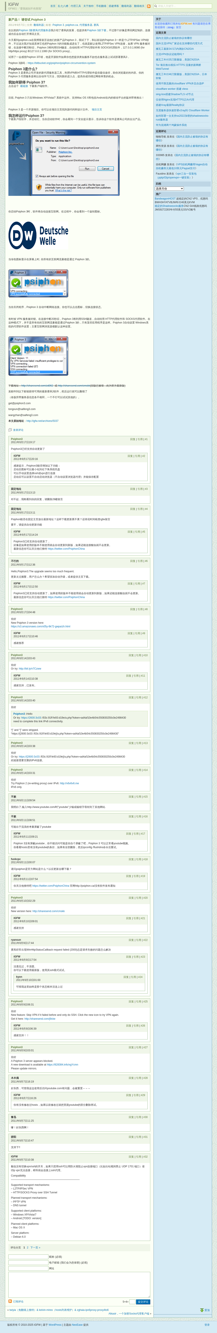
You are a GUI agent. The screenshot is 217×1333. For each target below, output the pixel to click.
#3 (146, 488)
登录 (207, 1329)
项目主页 (97, 109)
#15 (145, 796)
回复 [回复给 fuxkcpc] (131, 859)
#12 (145, 697)
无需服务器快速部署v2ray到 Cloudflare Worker (182, 110)
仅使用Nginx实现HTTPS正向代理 (175, 99)
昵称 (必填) (55, 1256)
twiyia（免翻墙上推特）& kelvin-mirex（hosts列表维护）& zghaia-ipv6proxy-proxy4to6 (59, 1315)
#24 (140, 977)
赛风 (96, 24)
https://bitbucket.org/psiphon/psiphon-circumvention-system (62, 63)
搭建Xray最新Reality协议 (170, 105)
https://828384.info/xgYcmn (62, 1064)
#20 (145, 897)
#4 (146, 508)
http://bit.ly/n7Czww (30, 668)
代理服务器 (85, 24)
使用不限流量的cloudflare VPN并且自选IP (180, 83)
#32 (145, 1156)
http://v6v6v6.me (69, 783)
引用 (140, 439)
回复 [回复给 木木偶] (131, 1077)
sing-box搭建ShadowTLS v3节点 (175, 94)
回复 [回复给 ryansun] (131, 940)
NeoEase (77, 1329)
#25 (145, 1001)
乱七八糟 (63, 6)
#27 (145, 1047)
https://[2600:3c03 (29, 756)
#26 (143, 1025)
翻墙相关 (139, 6)
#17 (143, 833)
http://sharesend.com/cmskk (74, 385)
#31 (145, 1136)
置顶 (207, 1315)
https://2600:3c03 (31, 717)
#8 (146, 609)
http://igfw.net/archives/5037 (42, 420)
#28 (145, 1077)
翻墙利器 (126, 6)
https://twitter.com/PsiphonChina (66, 548)
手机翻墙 (101, 6)
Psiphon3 (17, 439)
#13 (145, 743)
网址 (51, 1268)
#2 (143, 456)
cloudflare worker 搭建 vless (172, 88)
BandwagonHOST (165, 198)
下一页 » (35, 1247)
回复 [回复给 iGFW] (130, 456)
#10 (145, 655)
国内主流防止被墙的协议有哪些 (174, 38)
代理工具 (76, 6)
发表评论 (18, 429)
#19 (143, 876)
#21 (143, 918)
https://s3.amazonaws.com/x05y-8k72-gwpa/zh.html (40, 626)
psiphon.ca (71, 24)
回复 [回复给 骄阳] (131, 1136)
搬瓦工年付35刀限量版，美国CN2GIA (177, 59)
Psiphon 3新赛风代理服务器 (35, 30)
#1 (146, 439)
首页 (53, 6)
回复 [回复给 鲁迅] (131, 1117)
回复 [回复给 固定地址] (132, 488)
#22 (145, 940)
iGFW (13, 4)
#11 (143, 675)
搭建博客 (114, 6)
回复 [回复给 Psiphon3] (132, 439)
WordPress (55, 1329)
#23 (143, 956)
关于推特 (88, 6)
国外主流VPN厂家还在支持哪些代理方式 (179, 43)
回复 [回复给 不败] (131, 796)
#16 (145, 816)
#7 (143, 583)
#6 (146, 561)
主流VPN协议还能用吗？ (170, 54)
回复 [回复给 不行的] (132, 561)
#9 (143, 633)
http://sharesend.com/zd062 (37, 385)
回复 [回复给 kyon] (126, 977)
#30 (145, 1117)
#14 (145, 770)
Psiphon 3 (58, 24)
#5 (143, 531)
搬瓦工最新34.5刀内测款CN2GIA (175, 48)
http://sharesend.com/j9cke (40, 1018)
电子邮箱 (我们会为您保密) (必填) (68, 1262)
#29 (143, 1095)
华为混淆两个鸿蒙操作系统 (171, 125)
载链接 (24, 86)
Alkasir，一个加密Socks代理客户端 (128, 1318)
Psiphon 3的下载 (96, 30)
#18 (145, 859)
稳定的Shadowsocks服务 (169, 205)
